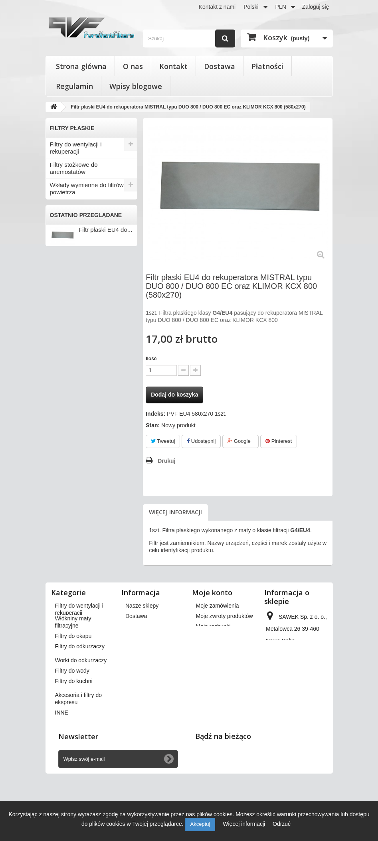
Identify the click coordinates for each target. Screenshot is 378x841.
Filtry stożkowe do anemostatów (74, 168)
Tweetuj (163, 441)
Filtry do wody (68, 258)
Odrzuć (282, 824)
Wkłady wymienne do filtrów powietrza (87, 188)
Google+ (240, 441)
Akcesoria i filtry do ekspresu (75, 288)
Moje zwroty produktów (224, 616)
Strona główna (81, 66)
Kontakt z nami (217, 7)
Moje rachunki (213, 626)
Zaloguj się (315, 7)
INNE (57, 304)
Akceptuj (200, 824)
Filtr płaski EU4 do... (105, 352)
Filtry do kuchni (70, 271)
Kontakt (173, 66)
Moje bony (209, 664)
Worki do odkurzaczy (77, 244)
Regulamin (74, 86)
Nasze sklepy (141, 605)
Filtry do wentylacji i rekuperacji (76, 148)
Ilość (151, 358)
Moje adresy (211, 637)
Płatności (267, 66)
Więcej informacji (175, 512)
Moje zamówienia (217, 605)
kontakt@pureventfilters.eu (299, 718)
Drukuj (166, 461)
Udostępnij (201, 441)
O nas (133, 66)
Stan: (153, 425)
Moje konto (212, 592)
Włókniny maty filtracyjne (83, 205)
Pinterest (278, 441)
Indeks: (155, 414)
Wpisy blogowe (135, 86)
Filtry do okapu (69, 218)
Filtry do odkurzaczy (76, 231)
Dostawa (219, 66)
